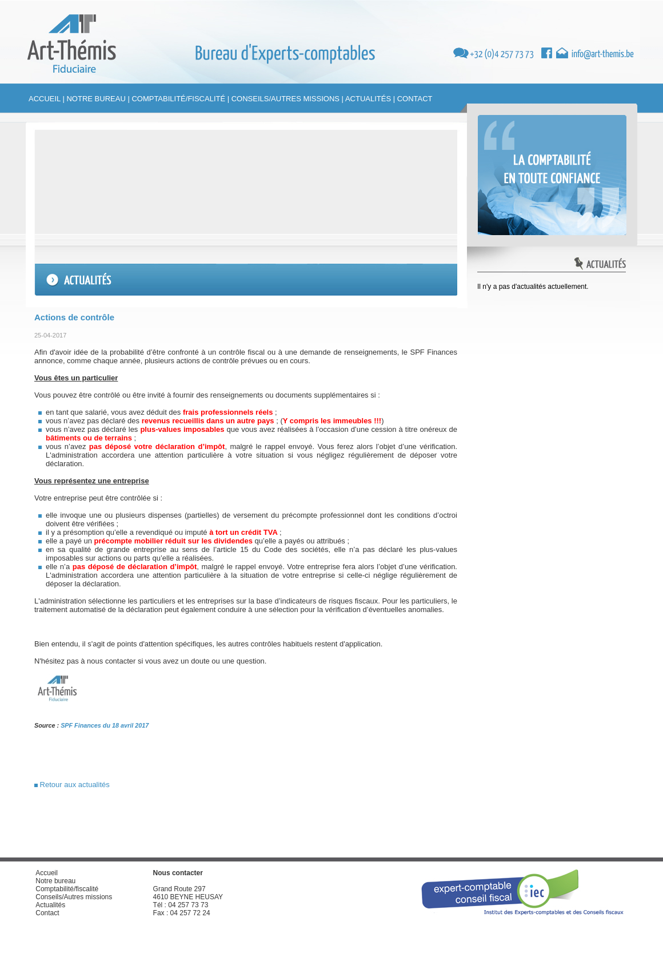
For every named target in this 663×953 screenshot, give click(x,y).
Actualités (368, 98)
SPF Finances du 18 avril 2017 (105, 725)
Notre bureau (95, 98)
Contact (415, 98)
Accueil (45, 98)
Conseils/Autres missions (285, 98)
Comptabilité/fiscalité (178, 98)
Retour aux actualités (72, 784)
